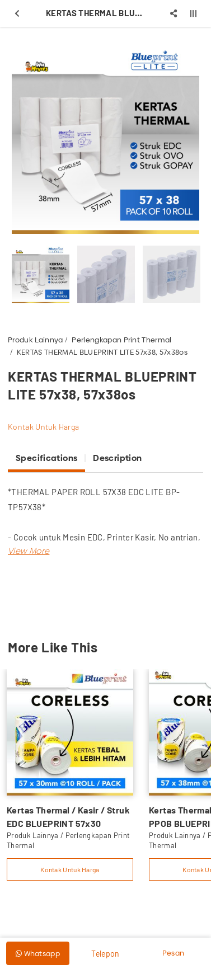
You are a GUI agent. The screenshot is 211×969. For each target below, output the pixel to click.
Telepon (105, 953)
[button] (28, 551)
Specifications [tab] (46, 458)
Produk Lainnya (35, 340)
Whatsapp (38, 953)
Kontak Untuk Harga (43, 426)
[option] (105, 140)
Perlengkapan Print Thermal (121, 340)
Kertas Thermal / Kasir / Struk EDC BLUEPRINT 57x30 (68, 817)
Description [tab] (117, 458)
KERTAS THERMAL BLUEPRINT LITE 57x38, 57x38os (102, 352)
